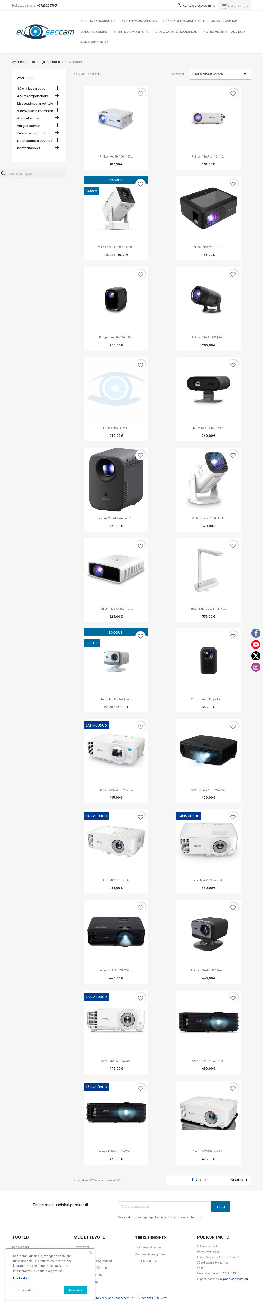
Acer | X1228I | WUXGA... (116, 970)
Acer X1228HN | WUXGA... (209, 1061)
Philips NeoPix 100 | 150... (116, 156)
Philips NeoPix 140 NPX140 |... (116, 247)
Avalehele (25, 78)
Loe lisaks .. (21, 1278)
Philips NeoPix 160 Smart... (208, 428)
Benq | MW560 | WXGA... (116, 1061)
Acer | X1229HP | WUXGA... (208, 789)
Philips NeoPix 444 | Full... (116, 699)
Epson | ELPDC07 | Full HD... (209, 608)
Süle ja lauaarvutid (98, 21)
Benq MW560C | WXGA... (208, 880)
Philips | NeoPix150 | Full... (209, 337)
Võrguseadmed (93, 32)
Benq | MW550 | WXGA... (208, 1151)
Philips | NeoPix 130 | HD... (116, 337)
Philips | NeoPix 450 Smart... (209, 970)
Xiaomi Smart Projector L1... (116, 518)
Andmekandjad (224, 21)
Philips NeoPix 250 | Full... (208, 518)
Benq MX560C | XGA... (116, 880)
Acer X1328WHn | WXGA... (116, 1151)
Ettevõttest (81, 1247)
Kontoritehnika (94, 42)
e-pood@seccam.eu (234, 1279)
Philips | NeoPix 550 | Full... (116, 608)
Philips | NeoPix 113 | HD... (209, 156)
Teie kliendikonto (150, 1237)
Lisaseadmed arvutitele (184, 21)
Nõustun (75, 1290)
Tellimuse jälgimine (148, 1247)
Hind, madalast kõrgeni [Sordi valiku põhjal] (220, 74)
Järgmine (239, 1180)
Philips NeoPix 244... (116, 428)
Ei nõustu (25, 1290)
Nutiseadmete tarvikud (224, 32)
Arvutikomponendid (139, 21)
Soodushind (20, 1247)
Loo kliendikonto (146, 1261)
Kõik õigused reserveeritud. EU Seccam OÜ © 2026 (131, 1298)
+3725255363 (47, 5)
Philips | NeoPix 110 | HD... (209, 247)
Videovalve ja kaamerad (177, 32)
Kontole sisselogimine (150, 1254)
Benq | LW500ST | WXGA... (116, 789)
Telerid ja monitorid (131, 32)
